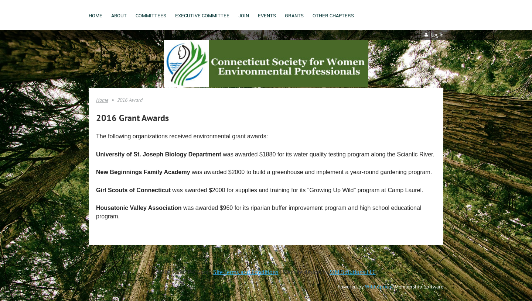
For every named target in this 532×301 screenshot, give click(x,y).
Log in (437, 35)
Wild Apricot (379, 286)
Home (102, 100)
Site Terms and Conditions (246, 272)
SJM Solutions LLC (353, 272)
